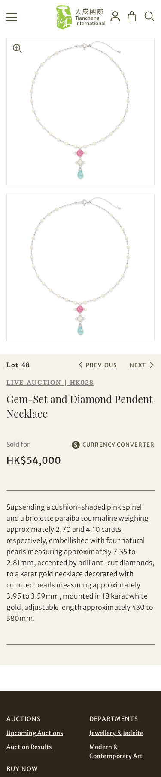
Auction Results (29, 747)
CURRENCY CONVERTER (118, 444)
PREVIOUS (101, 365)
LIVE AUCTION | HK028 (50, 382)
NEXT (138, 365)
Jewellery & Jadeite (116, 733)
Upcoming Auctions (34, 733)
